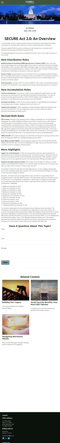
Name (3, 229)
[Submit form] (5, 262)
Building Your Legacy (11, 302)
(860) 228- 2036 (10, 424)
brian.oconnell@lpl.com (8, 435)
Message (3, 248)
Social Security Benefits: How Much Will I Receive (44, 303)
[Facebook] (3, 438)
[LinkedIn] (9, 438)
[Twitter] (6, 438)
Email (2, 238)
